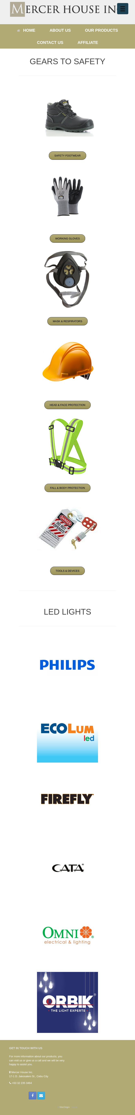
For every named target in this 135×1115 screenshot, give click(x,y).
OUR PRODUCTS (101, 30)
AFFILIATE (87, 42)
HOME (26, 30)
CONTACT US (50, 42)
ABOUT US (60, 30)
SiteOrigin (64, 1107)
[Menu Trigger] (122, 8)
